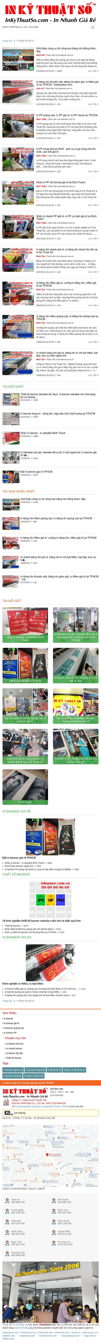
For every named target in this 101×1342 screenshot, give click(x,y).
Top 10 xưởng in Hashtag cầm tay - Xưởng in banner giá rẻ (76, 720)
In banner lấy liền (14, 1053)
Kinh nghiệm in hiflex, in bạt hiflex (22, 983)
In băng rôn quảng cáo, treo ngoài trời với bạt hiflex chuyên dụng (37, 995)
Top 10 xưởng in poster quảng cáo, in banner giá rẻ (25, 720)
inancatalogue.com (70, 1335)
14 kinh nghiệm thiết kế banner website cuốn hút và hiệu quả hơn (41, 920)
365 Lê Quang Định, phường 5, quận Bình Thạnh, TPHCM (40, 1106)
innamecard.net (27, 1335)
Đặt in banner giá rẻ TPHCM (36, 471)
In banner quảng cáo (13, 1028)
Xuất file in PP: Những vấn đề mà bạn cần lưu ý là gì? (75, 760)
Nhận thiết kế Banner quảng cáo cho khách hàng (29, 929)
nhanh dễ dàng (21, 1328)
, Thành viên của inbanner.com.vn (54, 55)
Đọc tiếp (93, 71)
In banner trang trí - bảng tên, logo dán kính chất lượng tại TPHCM (58, 413)
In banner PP (9, 1032)
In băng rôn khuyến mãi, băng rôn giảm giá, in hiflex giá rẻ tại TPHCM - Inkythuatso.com (67, 83)
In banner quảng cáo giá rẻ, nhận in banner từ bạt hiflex (32, 992)
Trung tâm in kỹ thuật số (14, 1324)
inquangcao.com (10, 1332)
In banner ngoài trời (13, 1070)
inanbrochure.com (48, 1335)
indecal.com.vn (90, 1332)
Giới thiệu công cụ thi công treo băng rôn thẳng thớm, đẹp (53, 499)
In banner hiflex (16, 937)
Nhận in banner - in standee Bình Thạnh (43, 433)
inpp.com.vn (90, 1335)
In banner (7, 1018)
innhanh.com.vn (28, 1332)
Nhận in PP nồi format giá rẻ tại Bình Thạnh (60, 182)
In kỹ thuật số (54, 1070)
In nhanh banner (13, 1048)
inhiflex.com (8, 1339)
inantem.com (8, 1335)
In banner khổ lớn (14, 1043)
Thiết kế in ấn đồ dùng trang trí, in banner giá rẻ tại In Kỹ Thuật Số (25, 760)
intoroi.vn (75, 1332)
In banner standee (12, 1076)
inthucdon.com (62, 1332)
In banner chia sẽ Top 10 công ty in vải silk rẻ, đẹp (75, 679)
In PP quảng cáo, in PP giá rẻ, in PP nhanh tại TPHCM (67, 115)
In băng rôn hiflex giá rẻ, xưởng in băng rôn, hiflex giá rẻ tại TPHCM (58, 537)
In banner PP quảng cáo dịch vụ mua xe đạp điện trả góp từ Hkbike (38, 869)
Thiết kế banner (16, 874)
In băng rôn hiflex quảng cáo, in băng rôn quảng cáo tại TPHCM (56, 518)
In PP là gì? (25, 802)
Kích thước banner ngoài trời (19, 866)
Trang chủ (7, 41)
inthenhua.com (45, 1332)
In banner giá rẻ (16, 811)
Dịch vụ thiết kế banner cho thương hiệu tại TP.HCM (31, 932)
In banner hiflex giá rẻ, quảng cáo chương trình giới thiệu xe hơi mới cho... (41, 989)
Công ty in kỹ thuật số (74, 1070)
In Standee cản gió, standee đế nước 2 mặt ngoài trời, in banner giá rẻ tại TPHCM (76, 637)
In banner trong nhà (35, 1070)
